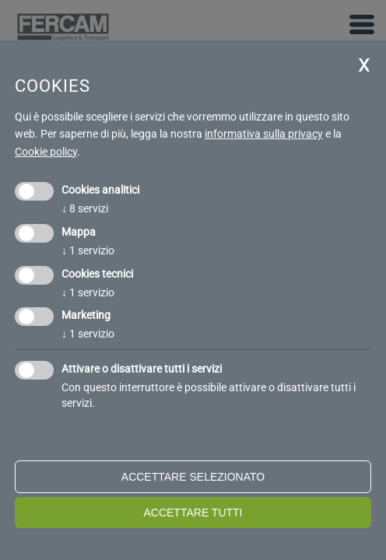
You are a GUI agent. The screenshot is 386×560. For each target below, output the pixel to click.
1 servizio (87, 250)
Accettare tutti (192, 512)
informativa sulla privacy (264, 134)
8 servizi (84, 208)
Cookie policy (46, 151)
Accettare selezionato (193, 477)
